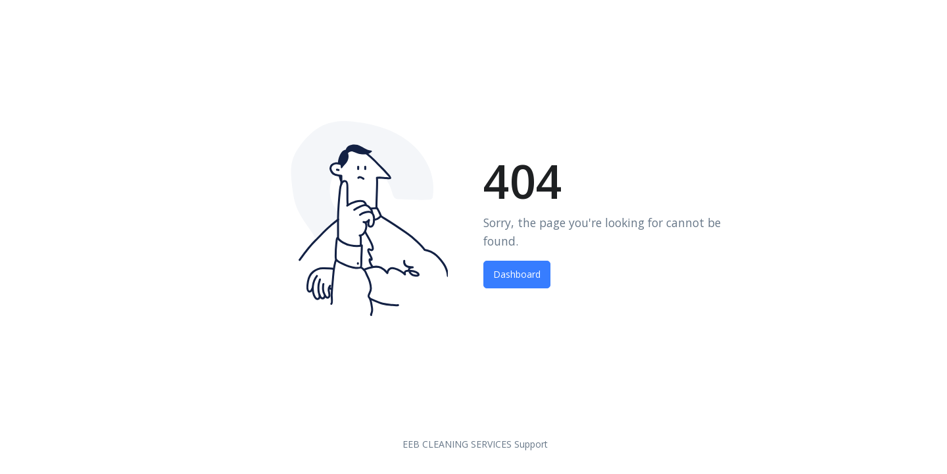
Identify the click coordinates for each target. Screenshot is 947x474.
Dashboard (517, 274)
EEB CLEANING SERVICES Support (475, 444)
